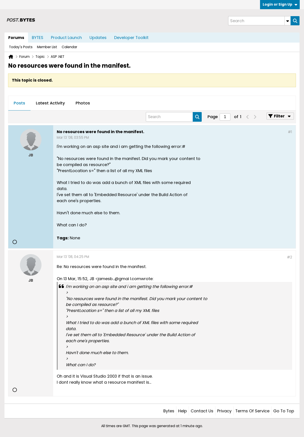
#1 (290, 132)
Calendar (69, 47)
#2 (289, 257)
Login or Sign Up (280, 4)
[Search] (259, 20)
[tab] (19, 103)
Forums (16, 37)
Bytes (168, 411)
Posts (19, 103)
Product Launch (66, 37)
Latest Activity (50, 103)
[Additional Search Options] (287, 20)
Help (182, 411)
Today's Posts (21, 47)
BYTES (37, 37)
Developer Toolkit (131, 37)
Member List (47, 47)
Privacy (224, 411)
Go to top (283, 411)
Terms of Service (252, 411)
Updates (98, 37)
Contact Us (202, 411)
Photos (83, 103)
